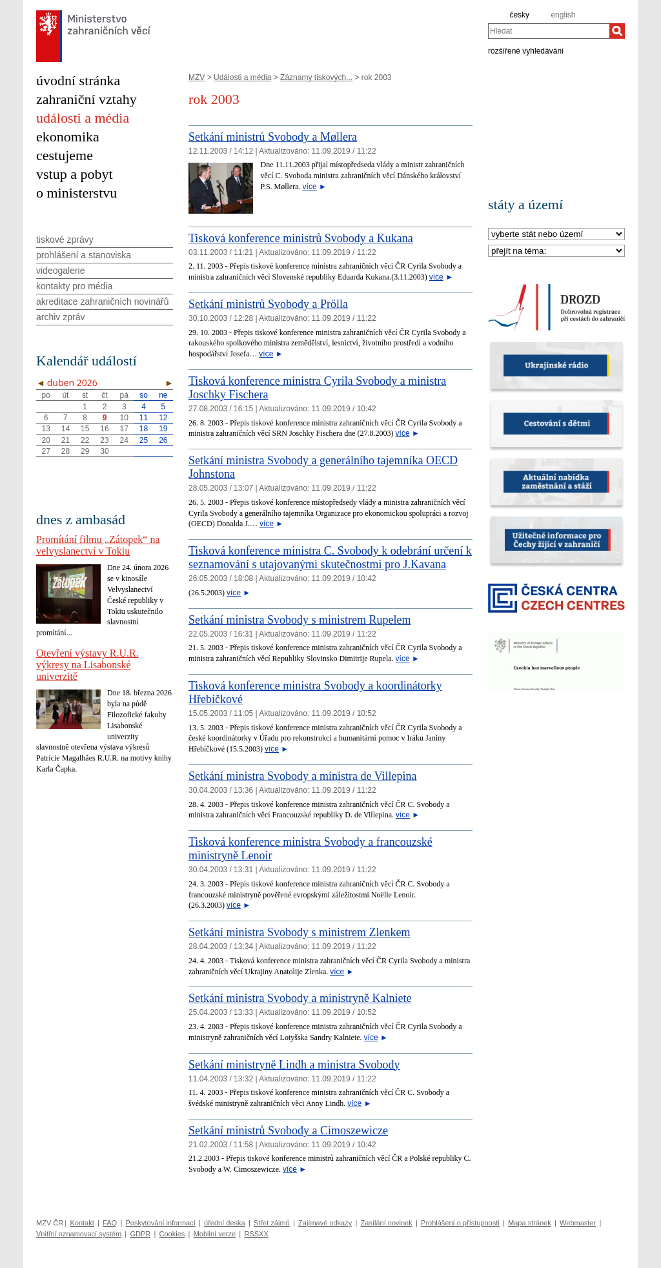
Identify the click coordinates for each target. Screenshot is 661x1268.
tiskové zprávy (65, 239)
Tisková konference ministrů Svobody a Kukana (300, 238)
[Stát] (556, 234)
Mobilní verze (215, 1234)
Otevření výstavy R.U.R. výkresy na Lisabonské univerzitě (87, 665)
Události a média (242, 77)
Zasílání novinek (386, 1223)
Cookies (172, 1234)
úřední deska (224, 1223)
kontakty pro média (74, 286)
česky (519, 14)
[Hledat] (617, 31)
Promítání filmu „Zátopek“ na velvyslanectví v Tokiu (98, 545)
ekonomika (67, 136)
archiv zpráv (60, 317)
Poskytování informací (161, 1223)
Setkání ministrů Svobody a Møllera (272, 136)
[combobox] (548, 31)
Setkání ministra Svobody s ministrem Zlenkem (299, 932)
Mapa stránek (529, 1223)
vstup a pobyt (74, 174)
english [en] (563, 14)
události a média (82, 118)
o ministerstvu (76, 193)
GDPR (140, 1234)
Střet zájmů (272, 1223)
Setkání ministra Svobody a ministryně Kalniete (299, 998)
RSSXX (256, 1234)
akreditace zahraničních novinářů (102, 301)
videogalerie (60, 270)
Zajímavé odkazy (325, 1223)
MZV (196, 77)
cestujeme (64, 155)
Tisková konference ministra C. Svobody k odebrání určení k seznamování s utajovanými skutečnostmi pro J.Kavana (330, 557)
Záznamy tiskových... (316, 77)
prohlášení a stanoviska (83, 255)
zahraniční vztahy (86, 99)
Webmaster (578, 1223)
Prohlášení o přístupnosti (460, 1223)
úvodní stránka (78, 80)
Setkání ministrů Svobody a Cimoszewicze (288, 1130)
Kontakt (82, 1223)
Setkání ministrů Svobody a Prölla (268, 304)
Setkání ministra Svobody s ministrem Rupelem (299, 619)
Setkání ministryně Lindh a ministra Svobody (294, 1064)
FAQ (110, 1223)
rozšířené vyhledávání (526, 50)
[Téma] (556, 251)
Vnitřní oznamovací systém (78, 1234)
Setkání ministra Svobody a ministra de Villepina (302, 776)
